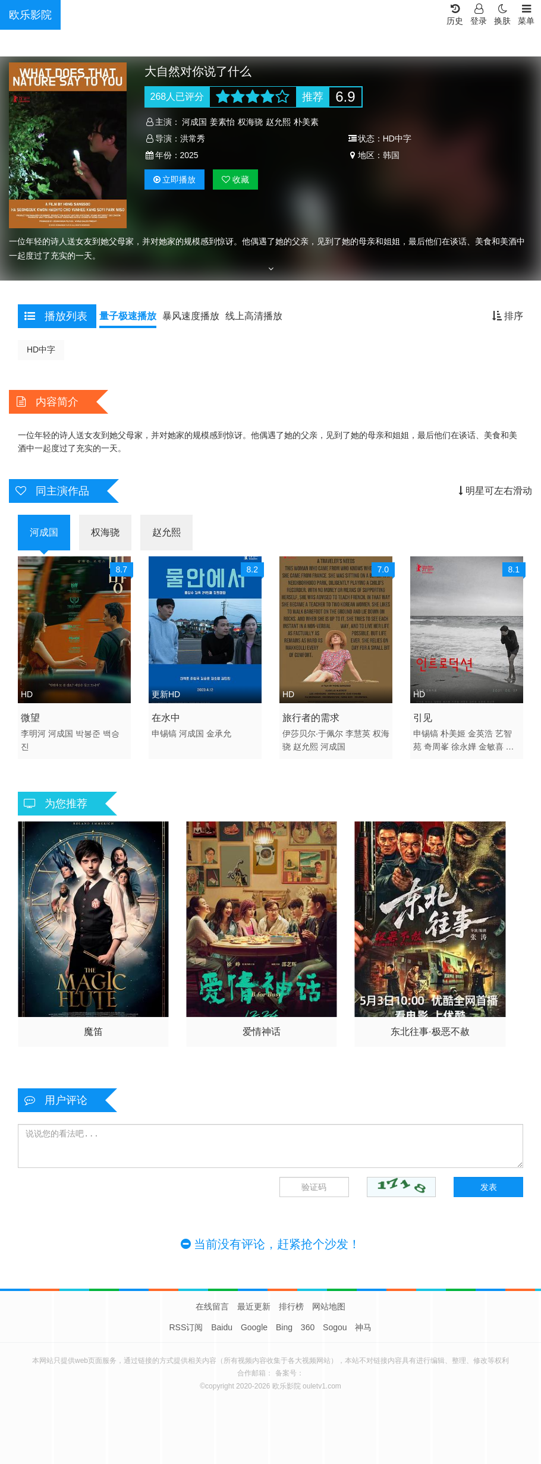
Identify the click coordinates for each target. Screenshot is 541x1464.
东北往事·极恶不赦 (430, 1032)
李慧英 (357, 733)
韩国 (391, 155)
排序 (507, 316)
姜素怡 (222, 122)
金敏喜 (491, 746)
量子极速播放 (127, 316)
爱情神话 (262, 1032)
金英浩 (480, 733)
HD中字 (41, 349)
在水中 (166, 718)
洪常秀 (192, 138)
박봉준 (88, 733)
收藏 (235, 179)
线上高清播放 (253, 316)
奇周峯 (436, 746)
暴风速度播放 (190, 316)
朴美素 (306, 122)
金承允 (218, 733)
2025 (189, 155)
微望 (30, 718)
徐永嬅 (463, 746)
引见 (422, 718)
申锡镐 (164, 733)
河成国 (194, 122)
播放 (174, 179)
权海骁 (250, 122)
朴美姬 (453, 733)
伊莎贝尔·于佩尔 (312, 733)
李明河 (33, 733)
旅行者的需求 (310, 718)
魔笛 (93, 1032)
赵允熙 (278, 122)
